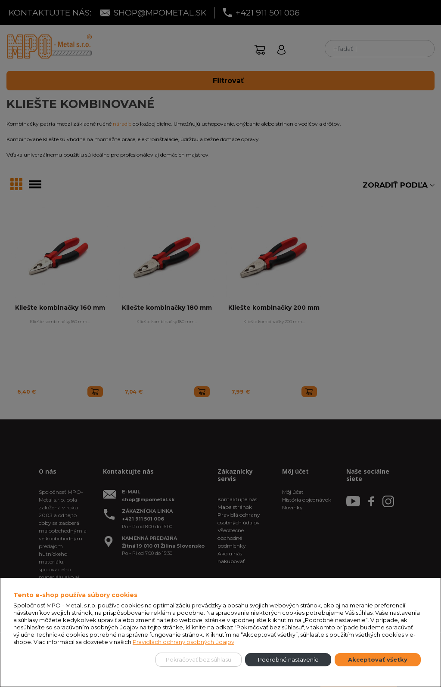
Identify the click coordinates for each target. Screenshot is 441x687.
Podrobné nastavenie (288, 659)
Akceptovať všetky (377, 659)
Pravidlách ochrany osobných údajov (183, 641)
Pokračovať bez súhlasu (198, 659)
